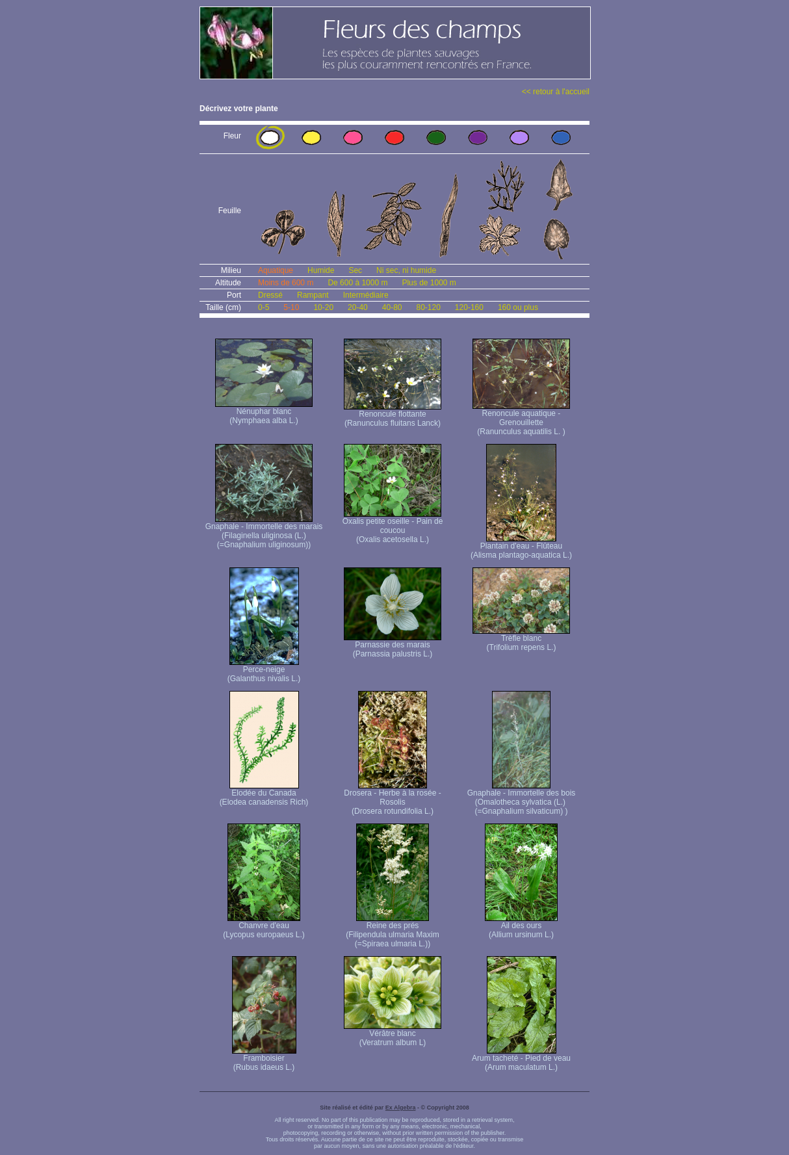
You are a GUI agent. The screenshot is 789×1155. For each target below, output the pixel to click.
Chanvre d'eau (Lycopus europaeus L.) (264, 926)
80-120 (428, 307)
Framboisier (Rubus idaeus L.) (264, 1059)
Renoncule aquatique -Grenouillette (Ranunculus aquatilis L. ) (521, 419)
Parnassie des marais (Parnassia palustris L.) (392, 645)
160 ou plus (518, 307)
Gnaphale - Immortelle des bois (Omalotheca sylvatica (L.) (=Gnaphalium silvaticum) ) (521, 798)
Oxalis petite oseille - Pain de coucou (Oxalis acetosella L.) (393, 527)
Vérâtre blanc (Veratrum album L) (392, 1034)
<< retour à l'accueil (555, 91)
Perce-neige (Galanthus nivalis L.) (264, 670)
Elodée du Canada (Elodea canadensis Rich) (264, 794)
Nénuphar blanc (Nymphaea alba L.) (264, 412)
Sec (355, 270)
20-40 (358, 307)
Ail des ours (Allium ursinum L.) (521, 926)
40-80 (392, 307)
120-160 (469, 307)
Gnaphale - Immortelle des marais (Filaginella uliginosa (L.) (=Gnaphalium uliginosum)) (264, 532)
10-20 (323, 307)
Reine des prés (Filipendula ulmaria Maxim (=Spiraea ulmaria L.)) (392, 931)
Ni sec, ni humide (406, 270)
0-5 (263, 307)
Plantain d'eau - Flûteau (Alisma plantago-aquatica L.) (521, 547)
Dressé (270, 295)
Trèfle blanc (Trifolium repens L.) (521, 639)
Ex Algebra (400, 1107)
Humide (320, 270)
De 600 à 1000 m (357, 282)
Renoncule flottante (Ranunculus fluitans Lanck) (392, 415)
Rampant (313, 295)
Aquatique (275, 270)
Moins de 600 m (285, 282)
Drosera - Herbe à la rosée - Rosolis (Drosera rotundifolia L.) (392, 798)
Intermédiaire (366, 295)
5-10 (291, 307)
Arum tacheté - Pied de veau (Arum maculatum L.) (521, 1059)
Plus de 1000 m (429, 282)
